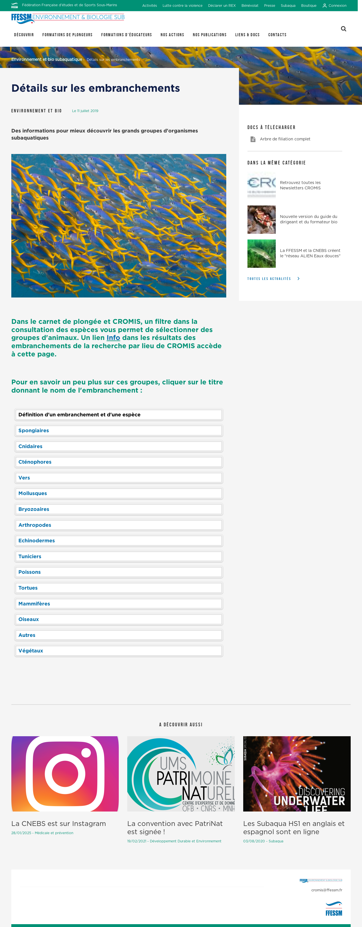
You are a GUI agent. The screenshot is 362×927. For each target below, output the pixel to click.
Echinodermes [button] (36, 540)
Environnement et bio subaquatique (46, 59)
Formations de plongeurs (67, 34)
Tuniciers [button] (29, 556)
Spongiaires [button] (33, 430)
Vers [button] (24, 477)
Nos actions (172, 34)
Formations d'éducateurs (126, 34)
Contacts (277, 34)
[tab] (119, 414)
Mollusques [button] (32, 493)
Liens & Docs (247, 34)
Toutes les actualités (269, 279)
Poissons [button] (29, 572)
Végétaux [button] (30, 650)
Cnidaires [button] (30, 446)
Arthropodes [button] (34, 525)
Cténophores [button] (34, 461)
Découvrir (24, 34)
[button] (118, 415)
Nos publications (210, 34)
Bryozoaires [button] (33, 509)
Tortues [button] (28, 587)
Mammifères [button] (34, 603)
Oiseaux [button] (28, 619)
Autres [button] (26, 635)
